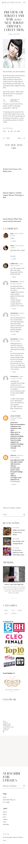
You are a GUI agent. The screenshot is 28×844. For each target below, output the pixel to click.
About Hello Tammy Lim (9, 800)
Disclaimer (5, 730)
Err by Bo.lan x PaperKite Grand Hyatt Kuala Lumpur (18, 552)
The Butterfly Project (8, 727)
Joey (11, 233)
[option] (14, 580)
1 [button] (11, 598)
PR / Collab (6, 802)
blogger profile (7, 724)
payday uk (13, 296)
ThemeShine (20, 837)
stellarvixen (14, 264)
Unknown (13, 455)
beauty (6, 610)
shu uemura (10, 128)
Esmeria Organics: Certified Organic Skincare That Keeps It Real (13, 195)
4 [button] (15, 598)
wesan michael (15, 416)
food (12, 610)
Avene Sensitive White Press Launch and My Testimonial (12, 220)
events (10, 34)
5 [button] (17, 598)
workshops (6, 824)
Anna (12, 246)
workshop (13, 613)
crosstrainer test (18, 408)
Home (4, 797)
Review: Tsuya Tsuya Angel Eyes (14, 584)
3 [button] (14, 598)
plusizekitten (11, 2)
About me (5, 723)
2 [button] (12, 598)
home (4, 721)
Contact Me (6, 728)
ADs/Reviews (6, 725)
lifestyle (20, 610)
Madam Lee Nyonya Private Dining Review (19, 532)
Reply (14, 241)
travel (6, 613)
